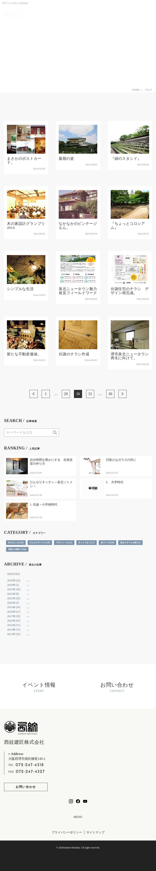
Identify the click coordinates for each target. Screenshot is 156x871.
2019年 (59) (13, 607)
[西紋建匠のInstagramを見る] (71, 801)
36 (110, 394)
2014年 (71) (13, 629)
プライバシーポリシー (67, 832)
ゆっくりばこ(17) (86, 542)
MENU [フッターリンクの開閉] (78, 817)
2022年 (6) (13, 593)
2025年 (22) (13, 580)
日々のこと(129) (16, 542)
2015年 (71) (13, 625)
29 (66, 394)
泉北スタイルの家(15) (130, 542)
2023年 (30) (13, 589)
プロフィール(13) (64, 542)
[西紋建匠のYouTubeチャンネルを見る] (85, 801)
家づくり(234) (107, 542)
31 (90, 394)
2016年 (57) (13, 620)
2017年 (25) (13, 616)
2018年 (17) (13, 611)
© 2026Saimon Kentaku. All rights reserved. (78, 847)
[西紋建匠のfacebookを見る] (78, 801)
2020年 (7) (13, 602)
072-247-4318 (30, 765)
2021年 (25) (13, 598)
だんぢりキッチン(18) (40, 542)
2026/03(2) (13, 573)
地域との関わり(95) (17, 549)
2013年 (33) (13, 634)
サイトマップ (95, 832)
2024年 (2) (13, 584)
